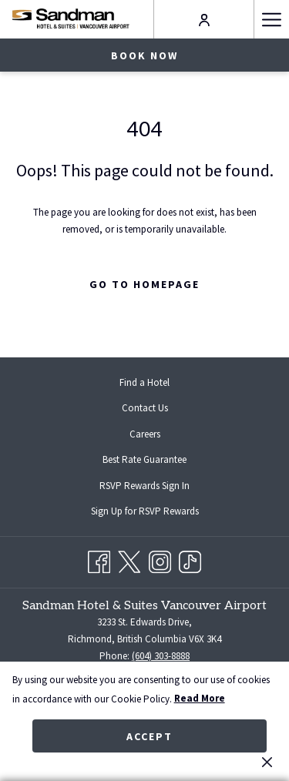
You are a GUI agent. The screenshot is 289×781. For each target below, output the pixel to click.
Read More (199, 698)
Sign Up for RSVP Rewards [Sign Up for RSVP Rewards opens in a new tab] (157, 512)
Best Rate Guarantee (144, 459)
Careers (144, 434)
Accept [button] (149, 736)
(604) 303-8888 (161, 655)
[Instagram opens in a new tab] (160, 559)
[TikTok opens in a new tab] (190, 559)
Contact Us (145, 407)
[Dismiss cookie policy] (267, 762)
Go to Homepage (144, 284)
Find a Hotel (144, 382)
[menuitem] (144, 382)
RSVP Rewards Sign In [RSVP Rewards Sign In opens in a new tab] (156, 487)
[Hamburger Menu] (271, 19)
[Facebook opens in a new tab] (99, 559)
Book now (144, 55)
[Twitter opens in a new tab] (129, 559)
